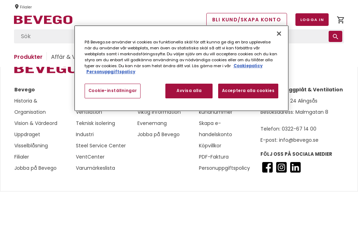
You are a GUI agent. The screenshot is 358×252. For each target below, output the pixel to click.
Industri (85, 134)
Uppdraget (27, 134)
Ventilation (89, 111)
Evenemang (152, 123)
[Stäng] (279, 33)
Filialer (21, 156)
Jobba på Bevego (35, 168)
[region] (181, 68)
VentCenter (90, 156)
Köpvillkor (210, 145)
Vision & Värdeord (35, 123)
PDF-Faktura (214, 156)
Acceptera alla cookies (248, 90)
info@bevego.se (298, 140)
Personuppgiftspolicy (224, 168)
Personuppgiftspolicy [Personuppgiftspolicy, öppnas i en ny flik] (110, 72)
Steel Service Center (101, 145)
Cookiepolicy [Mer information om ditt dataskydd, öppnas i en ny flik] (248, 66)
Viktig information (159, 111)
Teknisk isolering (95, 123)
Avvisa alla (189, 90)
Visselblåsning (31, 145)
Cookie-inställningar (112, 90)
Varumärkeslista (95, 168)
